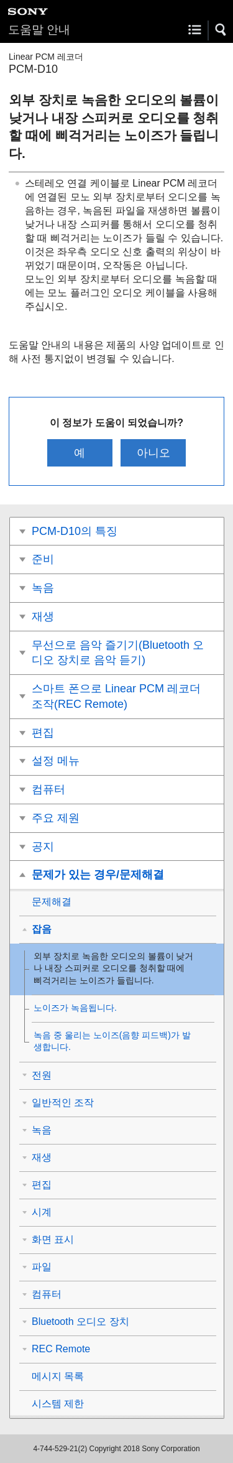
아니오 (153, 453)
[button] (221, 30)
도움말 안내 (39, 29)
